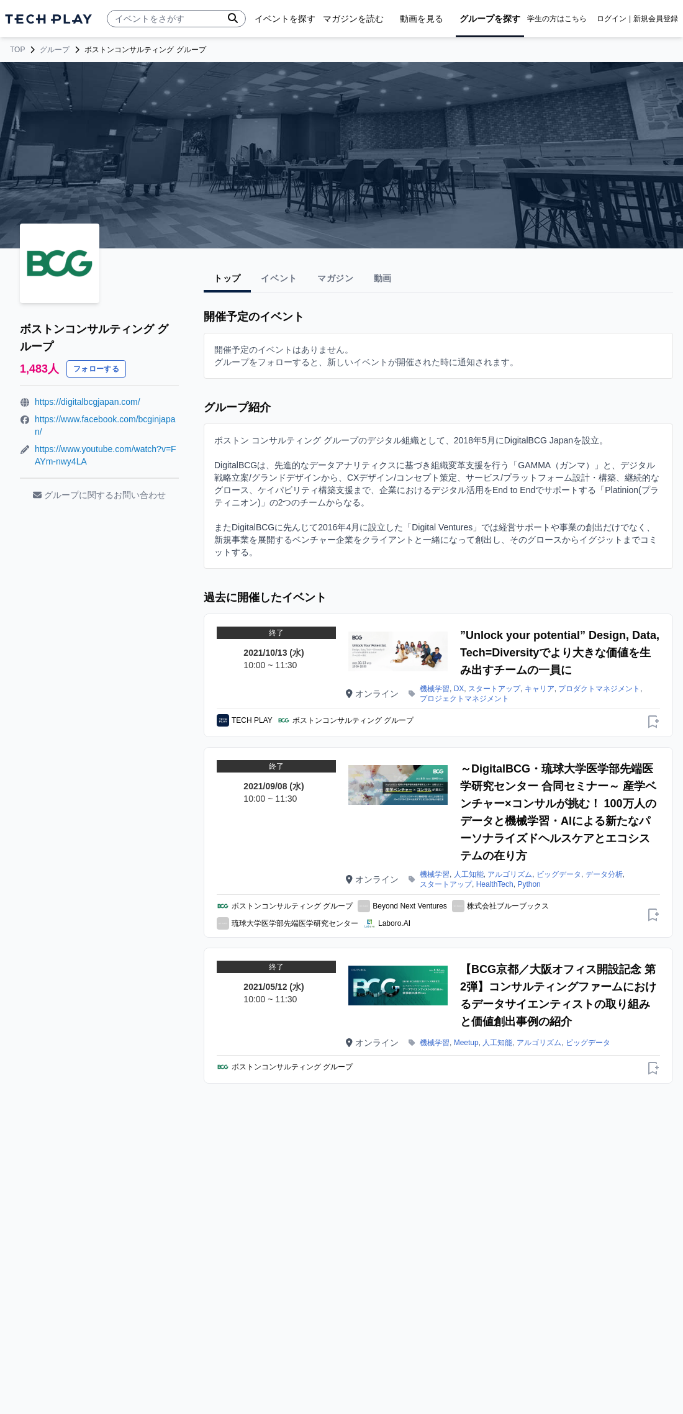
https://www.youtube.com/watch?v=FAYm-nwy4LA (105, 455)
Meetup (466, 1042)
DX (459, 688)
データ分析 (604, 874)
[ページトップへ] (48, 19)
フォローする (96, 369)
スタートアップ (494, 688)
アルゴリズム (509, 874)
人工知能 (469, 874)
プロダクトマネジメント (599, 688)
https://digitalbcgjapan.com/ (87, 402)
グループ (55, 49)
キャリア (539, 688)
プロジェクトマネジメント (464, 698)
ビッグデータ (558, 874)
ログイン (611, 18)
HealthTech (494, 884)
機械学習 (435, 688)
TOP (17, 49)
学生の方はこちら (557, 18)
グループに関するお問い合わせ (99, 495)
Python (528, 884)
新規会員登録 (655, 18)
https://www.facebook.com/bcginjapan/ (105, 425)
